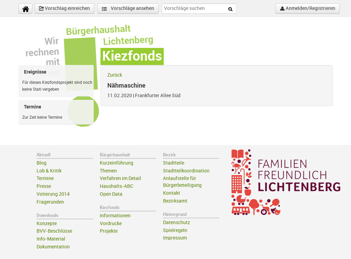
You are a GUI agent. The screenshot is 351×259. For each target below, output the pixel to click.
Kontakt (171, 193)
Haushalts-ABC (116, 186)
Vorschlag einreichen (64, 8)
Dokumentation (53, 246)
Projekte (109, 231)
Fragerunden (50, 202)
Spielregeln (175, 230)
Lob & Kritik (49, 170)
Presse (44, 186)
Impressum (175, 238)
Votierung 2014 (53, 194)
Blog (41, 163)
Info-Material (51, 239)
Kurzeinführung (116, 163)
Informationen (115, 215)
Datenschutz (176, 222)
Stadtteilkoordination (186, 170)
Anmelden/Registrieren (307, 8)
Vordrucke (111, 223)
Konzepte (47, 223)
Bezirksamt (175, 201)
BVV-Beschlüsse (54, 231)
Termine (45, 178)
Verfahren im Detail (120, 178)
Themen (108, 170)
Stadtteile (173, 163)
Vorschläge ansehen (128, 9)
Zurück (114, 75)
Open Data (111, 194)
